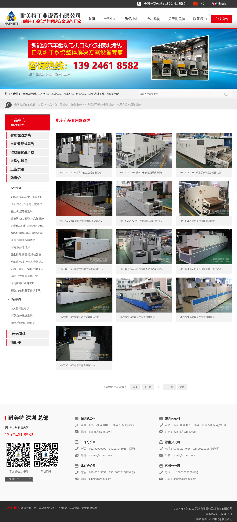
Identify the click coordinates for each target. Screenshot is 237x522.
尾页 (182, 387)
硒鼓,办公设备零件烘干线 (26, 290)
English (223, 3)
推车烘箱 (69, 93)
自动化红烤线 (47, 508)
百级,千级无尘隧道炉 (23, 322)
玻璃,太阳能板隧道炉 (23, 240)
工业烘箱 (43, 93)
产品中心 (110, 19)
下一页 (169, 387)
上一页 (147, 387)
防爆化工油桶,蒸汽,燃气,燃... (27, 225)
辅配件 (15, 342)
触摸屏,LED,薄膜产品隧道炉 (27, 218)
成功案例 (153, 19)
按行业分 (76, 104)
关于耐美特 (176, 19)
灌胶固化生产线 (22, 152)
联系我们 (200, 19)
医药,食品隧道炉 (20, 247)
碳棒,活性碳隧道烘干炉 (24, 276)
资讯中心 (132, 19)
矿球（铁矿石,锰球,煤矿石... (27, 268)
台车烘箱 (81, 93)
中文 (202, 3)
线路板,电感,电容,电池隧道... (27, 232)
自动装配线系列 (22, 144)
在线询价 (221, 19)
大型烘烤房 (113, 93)
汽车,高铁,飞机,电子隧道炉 (26, 204)
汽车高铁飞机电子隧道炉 (99, 104)
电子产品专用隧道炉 (129, 104)
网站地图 (201, 519)
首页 (92, 19)
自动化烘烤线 (29, 93)
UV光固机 (17, 334)
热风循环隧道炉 (20, 308)
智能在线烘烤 (20, 135)
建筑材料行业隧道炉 (23, 283)
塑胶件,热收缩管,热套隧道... (27, 261)
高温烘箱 (56, 93)
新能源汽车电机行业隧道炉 (26, 197)
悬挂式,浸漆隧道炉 (22, 211)
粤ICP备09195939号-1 (219, 513)
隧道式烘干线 (96, 93)
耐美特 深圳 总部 (28, 418)
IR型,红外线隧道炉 (22, 315)
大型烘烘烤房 (89, 508)
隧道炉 (64, 104)
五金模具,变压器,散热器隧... (27, 254)
